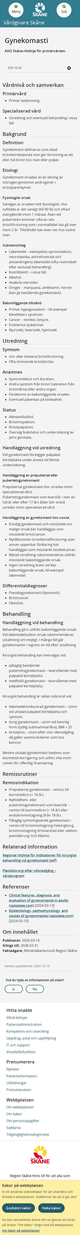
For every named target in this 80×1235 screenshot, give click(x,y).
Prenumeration (18, 1089)
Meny (16, 9)
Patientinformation (21, 1076)
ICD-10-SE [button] (39, 68)
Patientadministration (24, 1024)
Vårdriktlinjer (17, 1017)
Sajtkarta (13, 1127)
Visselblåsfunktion (21, 1051)
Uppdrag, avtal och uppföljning (31, 1038)
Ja (13, 989)
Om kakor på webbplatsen (21, 1231)
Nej (35, 989)
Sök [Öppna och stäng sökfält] (64, 9)
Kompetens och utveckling (27, 1031)
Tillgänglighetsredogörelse (27, 1134)
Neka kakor (51, 1208)
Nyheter (12, 1069)
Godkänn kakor (18, 1208)
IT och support (18, 1045)
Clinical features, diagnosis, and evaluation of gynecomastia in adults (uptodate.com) (38, 900)
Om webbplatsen (20, 1107)
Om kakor (14, 1114)
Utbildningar (16, 1083)
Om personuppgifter (22, 1120)
